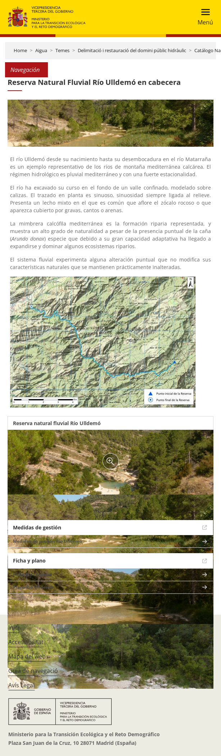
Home (20, 50)
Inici (13, 628)
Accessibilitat (26, 642)
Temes (62, 50)
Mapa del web (27, 656)
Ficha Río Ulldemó (32, 574)
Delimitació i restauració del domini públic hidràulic (132, 50)
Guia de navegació (33, 671)
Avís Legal (21, 685)
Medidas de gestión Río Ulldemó (47, 541)
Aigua (41, 50)
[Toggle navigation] (203, 17)
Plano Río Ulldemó (33, 587)
